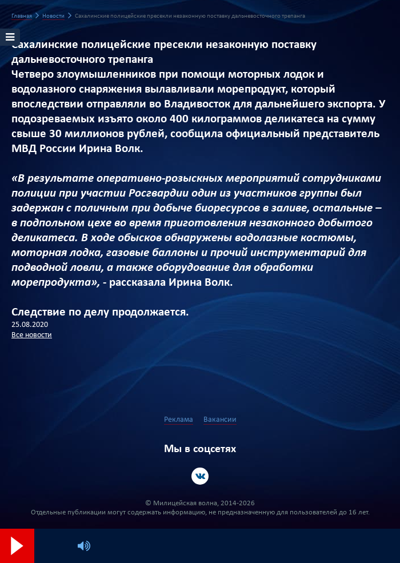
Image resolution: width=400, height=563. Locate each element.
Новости (53, 16)
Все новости (31, 335)
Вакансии (220, 420)
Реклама (178, 420)
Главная (21, 16)
